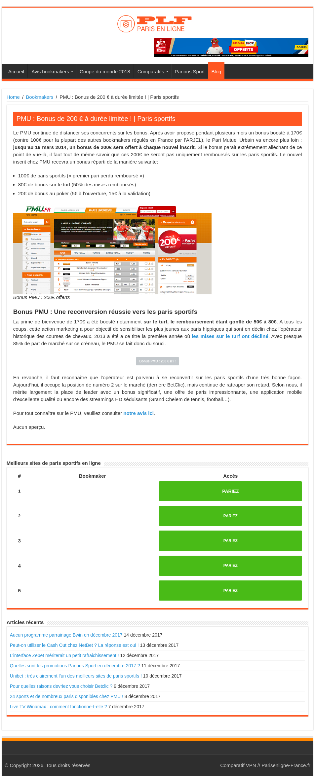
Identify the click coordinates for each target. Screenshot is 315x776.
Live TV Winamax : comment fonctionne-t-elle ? (58, 706)
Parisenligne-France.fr (285, 765)
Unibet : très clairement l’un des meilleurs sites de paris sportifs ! (76, 676)
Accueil (16, 71)
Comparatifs (151, 71)
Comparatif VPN (238, 765)
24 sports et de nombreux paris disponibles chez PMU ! (66, 696)
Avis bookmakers (50, 71)
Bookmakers (39, 97)
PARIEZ (230, 491)
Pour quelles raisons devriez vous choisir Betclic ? (61, 686)
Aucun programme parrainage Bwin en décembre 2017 (66, 635)
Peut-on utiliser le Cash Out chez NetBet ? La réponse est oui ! (74, 645)
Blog (216, 71)
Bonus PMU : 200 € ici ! (157, 361)
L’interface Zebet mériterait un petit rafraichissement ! (64, 655)
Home (13, 97)
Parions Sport (190, 71)
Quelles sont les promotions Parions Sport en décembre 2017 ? (75, 665)
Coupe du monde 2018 (105, 71)
